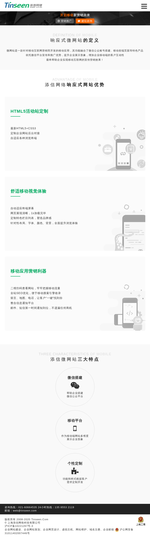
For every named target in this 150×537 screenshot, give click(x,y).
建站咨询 (85, 20)
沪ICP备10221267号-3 (19, 526)
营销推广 (65, 20)
